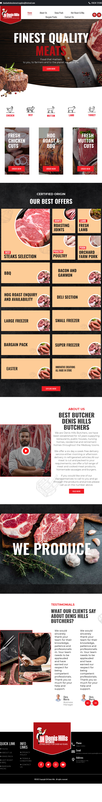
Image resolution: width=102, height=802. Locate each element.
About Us (43, 12)
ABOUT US (6, 754)
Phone (79, 744)
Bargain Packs (51, 16)
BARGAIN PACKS (5, 768)
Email (78, 751)
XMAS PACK (6, 757)
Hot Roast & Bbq (77, 12)
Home (30, 12)
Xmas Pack (59, 12)
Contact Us (69, 16)
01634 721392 (80, 747)
